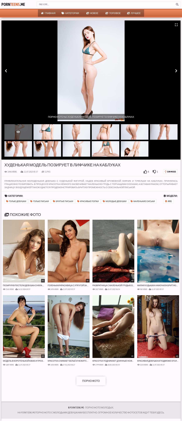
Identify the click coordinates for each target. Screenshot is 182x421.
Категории (70, 13)
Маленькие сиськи (143, 201)
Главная (48, 13)
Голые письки (39, 201)
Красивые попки (88, 201)
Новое (92, 13)
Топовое (113, 13)
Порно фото (91, 380)
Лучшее (134, 13)
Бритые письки (63, 201)
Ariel (168, 201)
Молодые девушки (115, 201)
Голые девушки (16, 201)
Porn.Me (13, 4)
